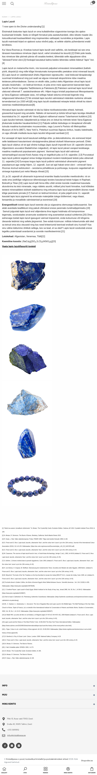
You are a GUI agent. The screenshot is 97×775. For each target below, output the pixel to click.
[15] (47, 171)
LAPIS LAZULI (16, 17)
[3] (24, 60)
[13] (80, 155)
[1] (43, 26)
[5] (3, 75)
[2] (72, 53)
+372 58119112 (13, 730)
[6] (56, 88)
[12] (67, 133)
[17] (28, 193)
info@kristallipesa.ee (16, 735)
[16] (20, 183)
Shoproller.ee (87, 760)
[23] (54, 241)
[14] (17, 161)
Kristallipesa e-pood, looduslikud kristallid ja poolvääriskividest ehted (37, 759)
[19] (88, 208)
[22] (43, 236)
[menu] (4, 3)
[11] (40, 123)
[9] (33, 105)
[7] (26, 98)
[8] (31, 101)
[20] (85, 215)
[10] (89, 116)
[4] (3, 63)
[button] (25, 770)
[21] (63, 231)
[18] (55, 200)
